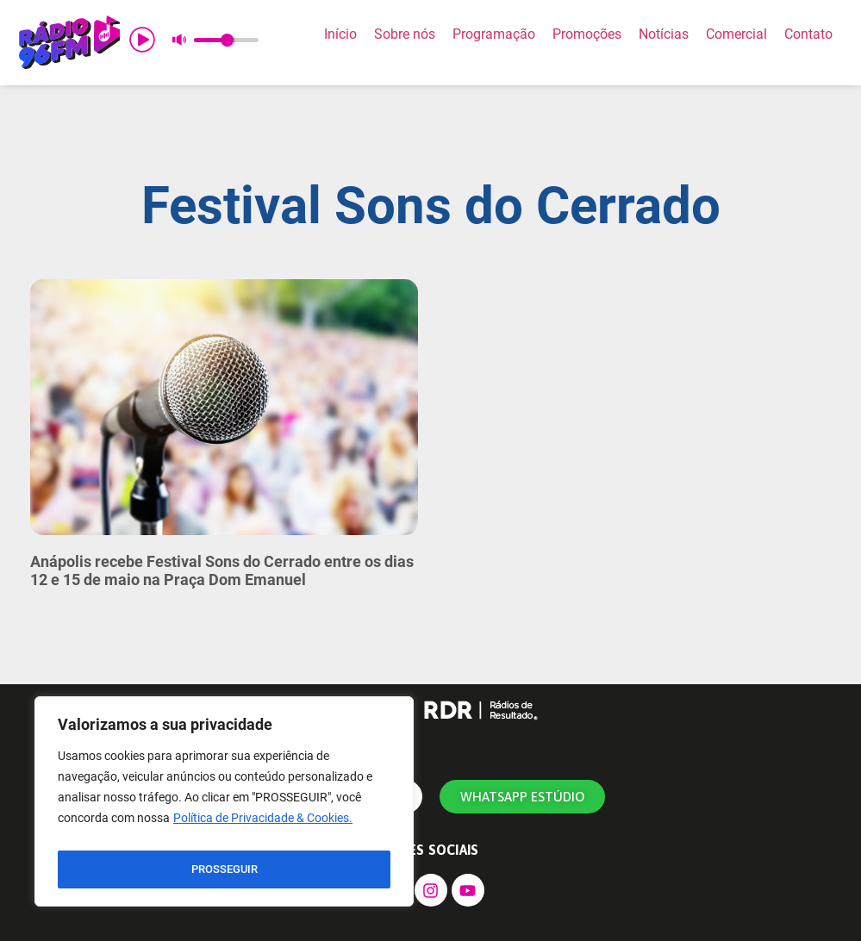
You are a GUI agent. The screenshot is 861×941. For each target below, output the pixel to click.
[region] (224, 806)
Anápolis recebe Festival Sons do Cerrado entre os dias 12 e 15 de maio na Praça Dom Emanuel (222, 570)
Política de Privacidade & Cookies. (263, 826)
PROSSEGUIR (224, 869)
